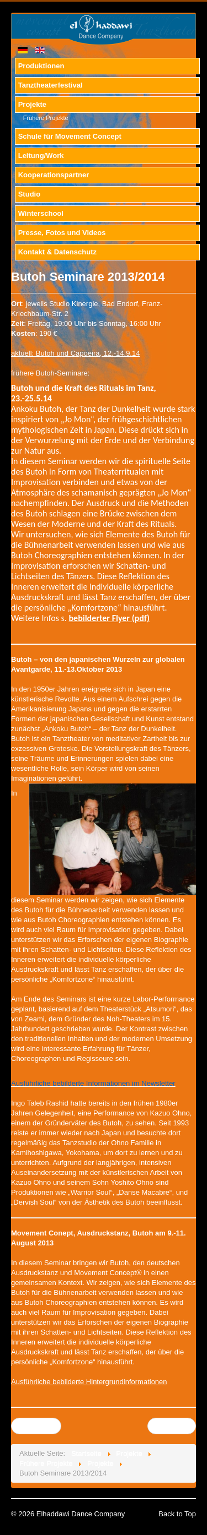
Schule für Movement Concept (69, 136)
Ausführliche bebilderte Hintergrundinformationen (89, 1382)
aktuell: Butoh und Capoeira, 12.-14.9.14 (75, 353)
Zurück (36, 1426)
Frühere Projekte (45, 118)
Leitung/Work (41, 155)
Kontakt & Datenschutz (57, 252)
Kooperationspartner (53, 175)
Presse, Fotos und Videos (62, 232)
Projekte (32, 104)
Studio (29, 194)
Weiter (171, 1426)
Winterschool (40, 213)
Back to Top (177, 1514)
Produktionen (41, 66)
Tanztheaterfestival (50, 85)
